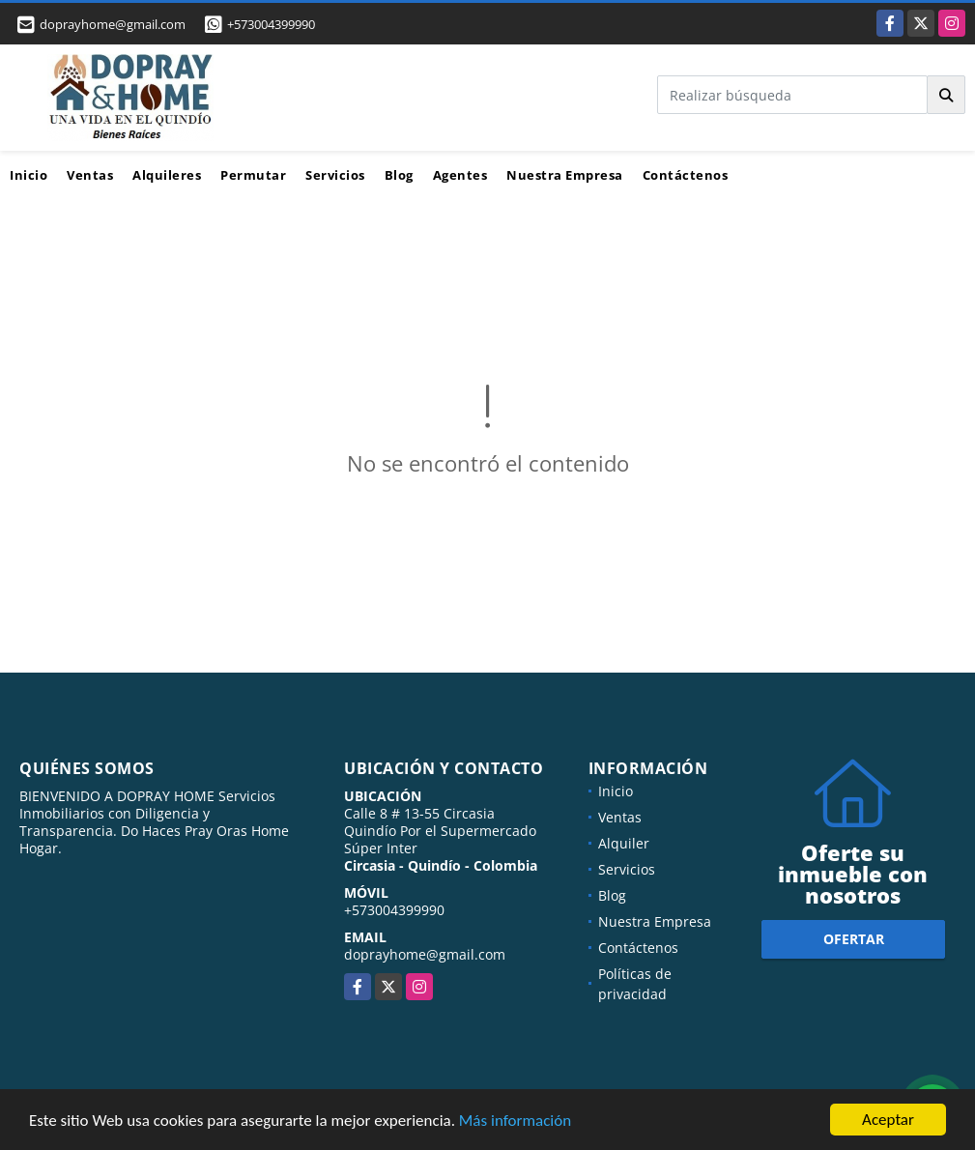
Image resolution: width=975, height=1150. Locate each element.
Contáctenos (686, 175)
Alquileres (166, 175)
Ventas (90, 175)
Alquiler (623, 843)
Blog (399, 175)
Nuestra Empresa (564, 175)
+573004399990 (271, 24)
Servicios (335, 175)
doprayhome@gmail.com (424, 954)
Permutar (253, 175)
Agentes (460, 175)
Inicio (28, 175)
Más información (515, 1121)
